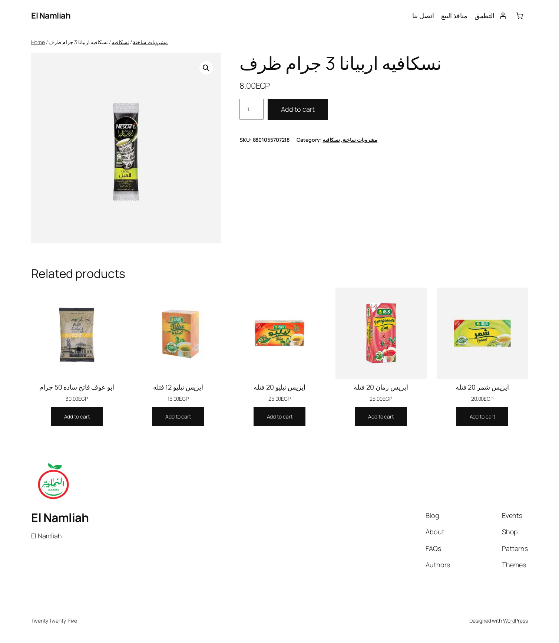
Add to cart (298, 109)
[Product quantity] (251, 109)
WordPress (515, 620)
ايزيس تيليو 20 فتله (279, 387)
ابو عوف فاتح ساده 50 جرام (76, 387)
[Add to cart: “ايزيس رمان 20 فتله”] (381, 416)
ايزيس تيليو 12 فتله (178, 387)
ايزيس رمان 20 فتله (381, 387)
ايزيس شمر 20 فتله (482, 387)
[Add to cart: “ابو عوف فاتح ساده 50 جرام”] (77, 416)
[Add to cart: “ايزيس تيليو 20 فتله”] (280, 416)
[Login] (502, 15)
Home (38, 42)
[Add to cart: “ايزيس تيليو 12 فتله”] (178, 416)
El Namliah (50, 15)
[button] (206, 68)
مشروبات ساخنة (150, 42)
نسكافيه (120, 42)
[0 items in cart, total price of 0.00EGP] (519, 15)
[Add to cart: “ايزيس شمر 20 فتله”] (482, 416)
